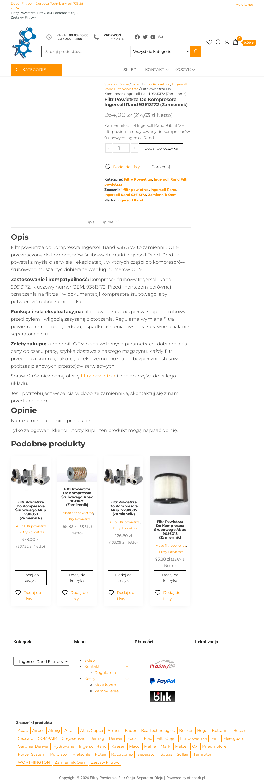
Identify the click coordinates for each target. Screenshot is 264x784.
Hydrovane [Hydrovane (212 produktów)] (63, 746)
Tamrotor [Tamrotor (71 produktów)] (202, 754)
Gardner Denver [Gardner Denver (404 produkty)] (33, 746)
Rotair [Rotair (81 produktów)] (100, 754)
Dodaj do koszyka (161, 148)
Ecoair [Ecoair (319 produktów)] (133, 738)
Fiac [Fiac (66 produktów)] (148, 738)
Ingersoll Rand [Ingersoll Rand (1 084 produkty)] (93, 746)
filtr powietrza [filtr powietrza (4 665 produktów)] (193, 738)
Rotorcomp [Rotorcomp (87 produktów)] (122, 754)
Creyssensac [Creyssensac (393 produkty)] (73, 738)
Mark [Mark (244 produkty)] (165, 746)
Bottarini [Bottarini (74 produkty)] (220, 730)
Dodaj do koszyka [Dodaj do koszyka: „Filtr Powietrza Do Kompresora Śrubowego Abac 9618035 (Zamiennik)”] (77, 578)
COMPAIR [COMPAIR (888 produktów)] (47, 738)
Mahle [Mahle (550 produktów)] (150, 746)
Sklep (128, 70)
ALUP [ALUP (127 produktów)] (70, 730)
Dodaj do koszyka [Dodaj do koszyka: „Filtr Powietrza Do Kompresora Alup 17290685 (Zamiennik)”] (123, 578)
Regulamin (105, 672)
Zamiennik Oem (162, 195)
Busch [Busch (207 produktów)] (239, 730)
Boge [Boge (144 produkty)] (202, 730)
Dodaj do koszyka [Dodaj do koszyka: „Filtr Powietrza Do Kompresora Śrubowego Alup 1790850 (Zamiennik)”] (30, 578)
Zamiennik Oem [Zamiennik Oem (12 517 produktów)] (70, 762)
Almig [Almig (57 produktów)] (54, 730)
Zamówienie (107, 691)
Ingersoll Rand (163, 190)
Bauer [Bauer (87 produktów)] (130, 730)
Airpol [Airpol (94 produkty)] (38, 730)
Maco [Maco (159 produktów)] (134, 746)
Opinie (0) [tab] (110, 222)
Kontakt (153, 70)
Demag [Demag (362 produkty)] (97, 738)
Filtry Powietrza (157, 84)
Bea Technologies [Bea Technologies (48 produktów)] (158, 730)
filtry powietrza (98, 376)
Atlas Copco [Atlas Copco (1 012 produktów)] (91, 730)
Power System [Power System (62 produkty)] (31, 754)
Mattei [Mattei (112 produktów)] (181, 746)
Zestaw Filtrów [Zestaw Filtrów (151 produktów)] (105, 762)
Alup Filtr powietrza (31, 526)
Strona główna (116, 84)
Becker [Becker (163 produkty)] (186, 730)
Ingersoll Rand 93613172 (125, 195)
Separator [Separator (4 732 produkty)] (146, 754)
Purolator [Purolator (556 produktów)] (59, 754)
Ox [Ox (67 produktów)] (194, 746)
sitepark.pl (196, 778)
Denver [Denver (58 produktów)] (116, 738)
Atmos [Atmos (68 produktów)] (114, 730)
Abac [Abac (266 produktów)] (23, 730)
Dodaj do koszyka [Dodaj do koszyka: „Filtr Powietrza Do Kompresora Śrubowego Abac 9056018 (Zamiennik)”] (170, 578)
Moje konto (244, 4)
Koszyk (183, 70)
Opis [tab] (90, 222)
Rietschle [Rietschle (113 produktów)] (81, 754)
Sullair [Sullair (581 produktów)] (183, 754)
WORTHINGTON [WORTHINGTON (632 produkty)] (34, 762)
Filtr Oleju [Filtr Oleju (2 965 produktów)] (166, 738)
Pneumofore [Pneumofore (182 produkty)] (214, 746)
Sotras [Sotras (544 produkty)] (166, 754)
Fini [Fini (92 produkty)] (215, 738)
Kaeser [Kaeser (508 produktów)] (118, 746)
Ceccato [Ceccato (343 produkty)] (25, 738)
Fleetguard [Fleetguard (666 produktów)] (234, 738)
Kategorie (34, 70)
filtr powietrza (136, 190)
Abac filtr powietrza (78, 513)
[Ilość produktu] (121, 148)
